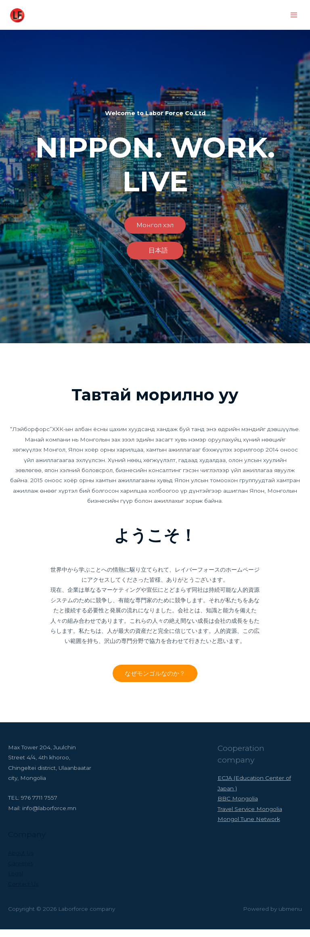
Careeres (20, 871)
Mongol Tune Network (249, 826)
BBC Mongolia (238, 806)
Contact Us (23, 891)
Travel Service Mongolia (250, 816)
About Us (21, 860)
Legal (15, 881)
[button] (155, 232)
